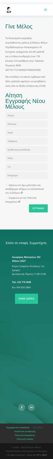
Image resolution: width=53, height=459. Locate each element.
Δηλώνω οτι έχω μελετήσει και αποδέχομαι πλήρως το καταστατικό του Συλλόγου (24, 189)
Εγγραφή (38, 208)
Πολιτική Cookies (25, 439)
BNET (44, 455)
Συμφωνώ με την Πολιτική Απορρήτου (20, 199)
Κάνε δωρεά (26, 298)
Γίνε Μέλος (38, 427)
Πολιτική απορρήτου (25, 435)
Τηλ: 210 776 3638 (21, 282)
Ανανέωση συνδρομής (25, 431)
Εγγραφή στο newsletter (18, 427)
